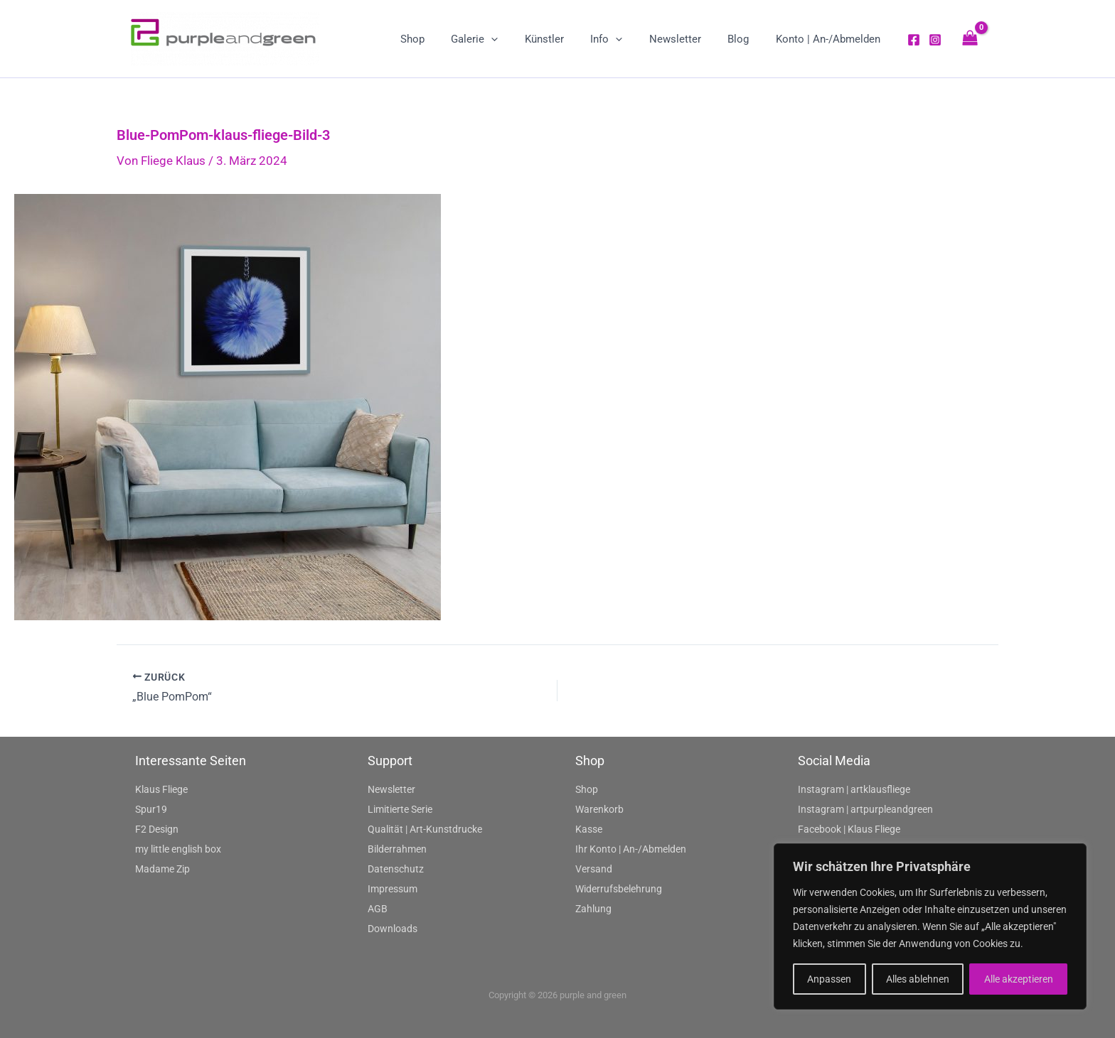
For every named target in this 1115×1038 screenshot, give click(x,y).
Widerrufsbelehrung (618, 888)
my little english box (178, 849)
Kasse (588, 829)
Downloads (392, 928)
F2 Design (156, 829)
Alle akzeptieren (1018, 979)
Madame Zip (162, 869)
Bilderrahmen (397, 849)
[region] (930, 926)
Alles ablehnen (917, 979)
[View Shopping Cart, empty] (970, 39)
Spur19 (151, 809)
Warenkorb (599, 809)
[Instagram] (935, 39)
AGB (378, 908)
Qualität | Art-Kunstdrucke (425, 829)
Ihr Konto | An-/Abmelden (630, 849)
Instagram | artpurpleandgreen (865, 809)
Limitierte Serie (400, 809)
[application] (520, 39)
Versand (593, 869)
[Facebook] (913, 39)
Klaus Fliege (161, 789)
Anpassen (829, 979)
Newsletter (391, 789)
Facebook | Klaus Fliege (849, 829)
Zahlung (593, 908)
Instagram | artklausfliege (854, 789)
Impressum (392, 888)
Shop (586, 789)
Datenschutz (396, 869)
